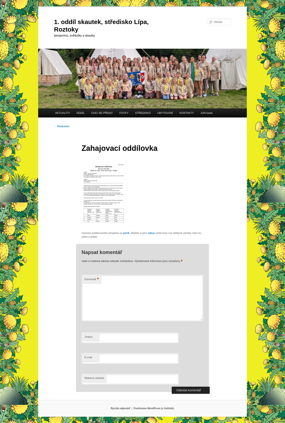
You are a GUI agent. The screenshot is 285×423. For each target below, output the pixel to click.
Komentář (91, 279)
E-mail (88, 357)
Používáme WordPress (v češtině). (154, 408)
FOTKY (123, 112)
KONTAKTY (186, 112)
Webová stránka (94, 378)
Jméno (88, 336)
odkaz (151, 233)
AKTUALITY (62, 112)
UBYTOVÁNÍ (165, 112)
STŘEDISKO (143, 112)
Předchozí (61, 126)
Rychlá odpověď (120, 408)
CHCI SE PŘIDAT (102, 112)
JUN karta (207, 112)
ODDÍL (80, 112)
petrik (126, 233)
